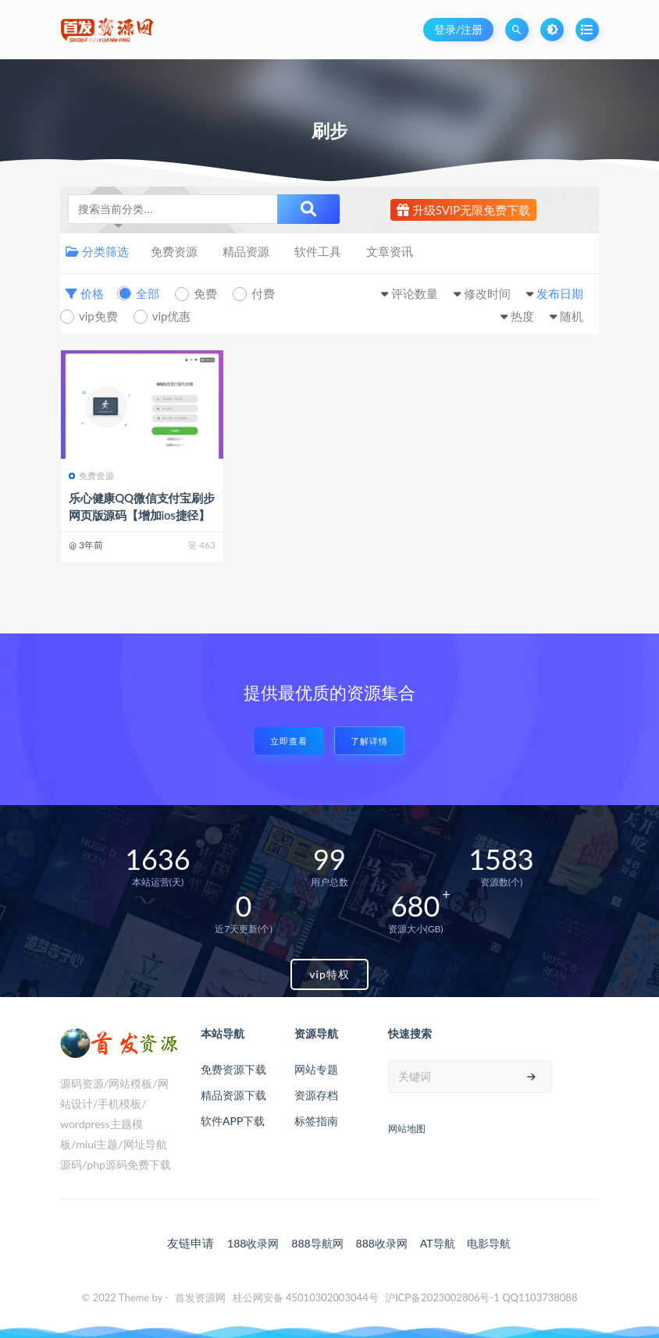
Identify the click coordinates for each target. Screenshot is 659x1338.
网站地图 (407, 1128)
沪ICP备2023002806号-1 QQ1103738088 (481, 1297)
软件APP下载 (233, 1120)
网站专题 (316, 1069)
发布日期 (559, 293)
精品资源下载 (233, 1095)
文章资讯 (389, 251)
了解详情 (369, 741)
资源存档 (316, 1095)
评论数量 (414, 293)
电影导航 (489, 1243)
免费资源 (174, 251)
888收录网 (382, 1243)
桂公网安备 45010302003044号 (306, 1297)
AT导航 (437, 1243)
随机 (571, 316)
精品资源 (246, 251)
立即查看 (289, 741)
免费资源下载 (233, 1069)
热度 (522, 316)
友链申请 (190, 1243)
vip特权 (329, 974)
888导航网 (317, 1243)
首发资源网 (200, 1297)
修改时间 (487, 293)
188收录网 (253, 1243)
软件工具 (317, 251)
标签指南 (316, 1120)
